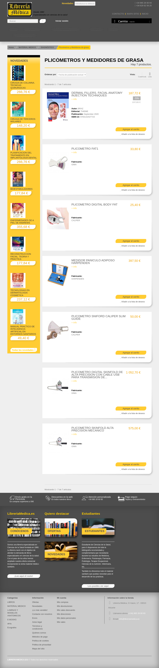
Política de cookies (40, 641)
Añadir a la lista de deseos (133, 134)
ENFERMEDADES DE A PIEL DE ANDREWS (22, 221)
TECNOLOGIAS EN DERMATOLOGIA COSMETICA (19, 293)
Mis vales (61, 622)
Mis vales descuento (66, 610)
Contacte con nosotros (25, 34)
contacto (118, 14)
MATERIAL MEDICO (32, 28)
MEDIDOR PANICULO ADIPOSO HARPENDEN (93, 261)
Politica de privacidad (41, 645)
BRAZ (80, 108)
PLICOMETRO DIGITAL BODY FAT (95, 204)
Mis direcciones (64, 614)
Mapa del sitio (38, 648)
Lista (150, 75)
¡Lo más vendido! (40, 610)
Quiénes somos (39, 633)
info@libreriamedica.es (129, 619)
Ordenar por (50, 74)
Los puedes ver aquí (98, 586)
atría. (9, 623)
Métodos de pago (40, 637)
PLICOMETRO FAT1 (85, 148)
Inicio (145, 14)
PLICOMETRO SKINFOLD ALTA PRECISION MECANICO (93, 429)
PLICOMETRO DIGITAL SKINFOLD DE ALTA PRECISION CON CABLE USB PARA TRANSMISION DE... (97, 375)
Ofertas (35, 602)
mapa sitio (133, 14)
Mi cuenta (61, 598)
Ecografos (11, 627)
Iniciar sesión (62, 21)
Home (11, 47)
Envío (34, 618)
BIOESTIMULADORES (21, 189)
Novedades (19, 60)
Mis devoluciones (64, 606)
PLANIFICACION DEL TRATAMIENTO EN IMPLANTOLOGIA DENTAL (23, 155)
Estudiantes (96, 28)
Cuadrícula (142, 75)
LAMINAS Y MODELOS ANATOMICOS (65, 28)
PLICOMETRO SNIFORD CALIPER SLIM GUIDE (99, 317)
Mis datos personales (66, 618)
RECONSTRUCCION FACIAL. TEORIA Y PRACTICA (20, 256)
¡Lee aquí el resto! (23, 576)
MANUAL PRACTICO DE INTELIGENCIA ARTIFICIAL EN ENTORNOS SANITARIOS (23, 330)
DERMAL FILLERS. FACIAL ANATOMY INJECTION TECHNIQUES (97, 94)
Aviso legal (37, 622)
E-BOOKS (113, 28)
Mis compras (62, 602)
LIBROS (14, 28)
